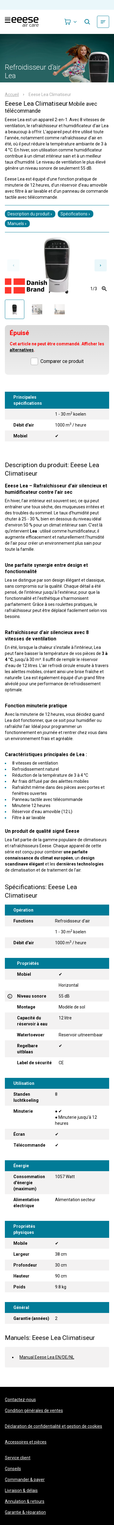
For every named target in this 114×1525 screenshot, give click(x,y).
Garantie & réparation (25, 1512)
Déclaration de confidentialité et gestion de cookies (53, 1426)
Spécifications (75, 213)
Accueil (12, 94)
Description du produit (30, 213)
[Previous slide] (13, 265)
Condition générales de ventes (34, 1410)
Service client (17, 1457)
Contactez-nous (20, 1399)
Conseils (13, 1468)
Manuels (17, 223)
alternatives (22, 349)
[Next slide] (101, 265)
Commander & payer (25, 1479)
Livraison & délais (21, 1490)
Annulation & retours (24, 1501)
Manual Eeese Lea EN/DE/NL (46, 1357)
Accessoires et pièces (26, 1442)
